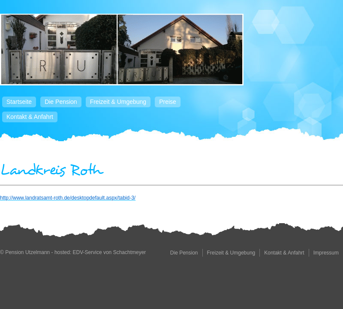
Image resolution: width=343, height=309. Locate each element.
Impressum (326, 253)
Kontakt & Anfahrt (29, 116)
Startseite (19, 101)
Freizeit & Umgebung (118, 101)
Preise (167, 101)
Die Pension (61, 101)
